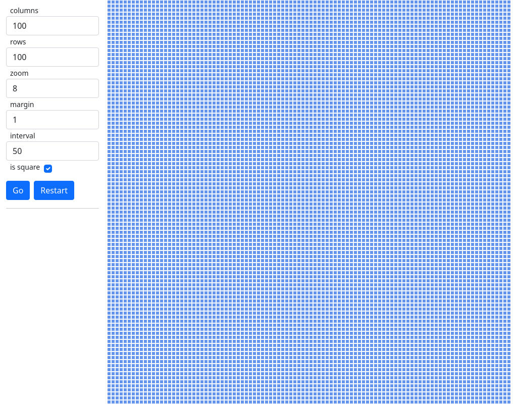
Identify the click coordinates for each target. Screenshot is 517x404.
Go (18, 190)
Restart (54, 190)
